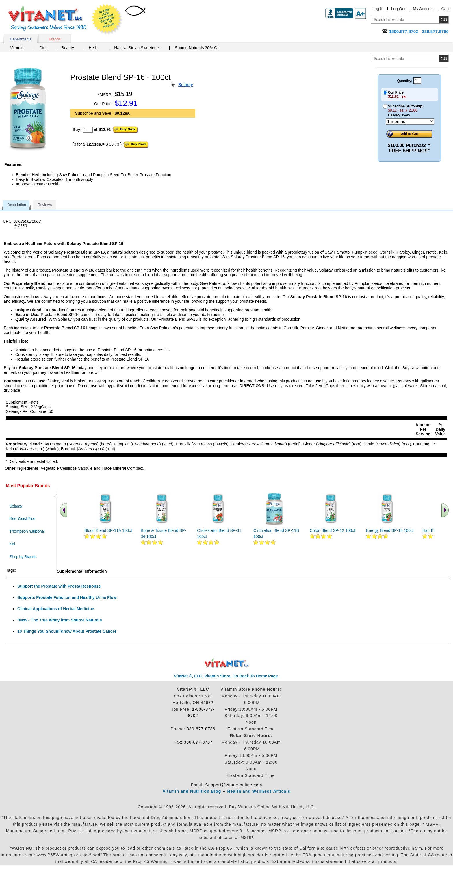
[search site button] (443, 58)
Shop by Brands (24, 556)
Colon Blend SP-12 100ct (332, 530)
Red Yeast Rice (22, 518)
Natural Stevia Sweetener (137, 47)
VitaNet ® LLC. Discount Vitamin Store (226, 663)
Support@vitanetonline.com (233, 785)
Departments (20, 39)
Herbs (94, 47)
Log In (378, 8)
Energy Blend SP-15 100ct (390, 530)
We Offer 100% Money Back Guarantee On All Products (107, 19)
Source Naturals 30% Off (197, 47)
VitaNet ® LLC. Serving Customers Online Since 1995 (47, 18)
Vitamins (17, 47)
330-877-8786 (201, 729)
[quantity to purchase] (88, 130)
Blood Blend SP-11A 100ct (108, 530)
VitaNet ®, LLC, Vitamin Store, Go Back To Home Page (226, 676)
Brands (55, 39)
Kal (12, 543)
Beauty (67, 47)
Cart (445, 8)
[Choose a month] (410, 121)
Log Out (398, 8)
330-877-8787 (198, 742)
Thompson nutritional (26, 531)
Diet (43, 47)
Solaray (15, 506)
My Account (423, 8)
